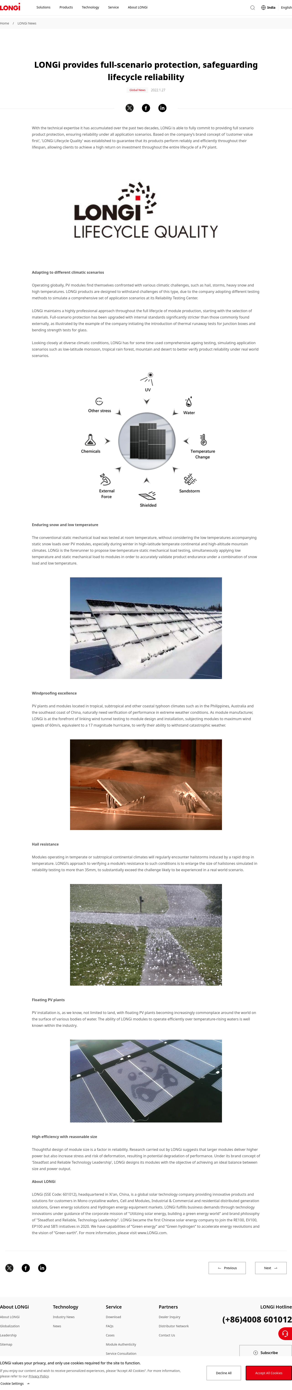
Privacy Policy (39, 1376)
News (57, 1311)
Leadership (8, 1320)
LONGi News (27, 23)
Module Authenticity (121, 1329)
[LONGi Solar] (10, 9)
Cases (110, 1320)
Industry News (64, 1302)
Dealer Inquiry (169, 1302)
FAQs (109, 1311)
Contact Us (167, 1320)
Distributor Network (174, 1311)
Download (113, 1302)
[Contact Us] (285, 1333)
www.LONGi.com (152, 1217)
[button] (252, 9)
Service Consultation (121, 1338)
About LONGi (10, 1302)
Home (4, 23)
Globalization (10, 1311)
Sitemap (6, 1329)
